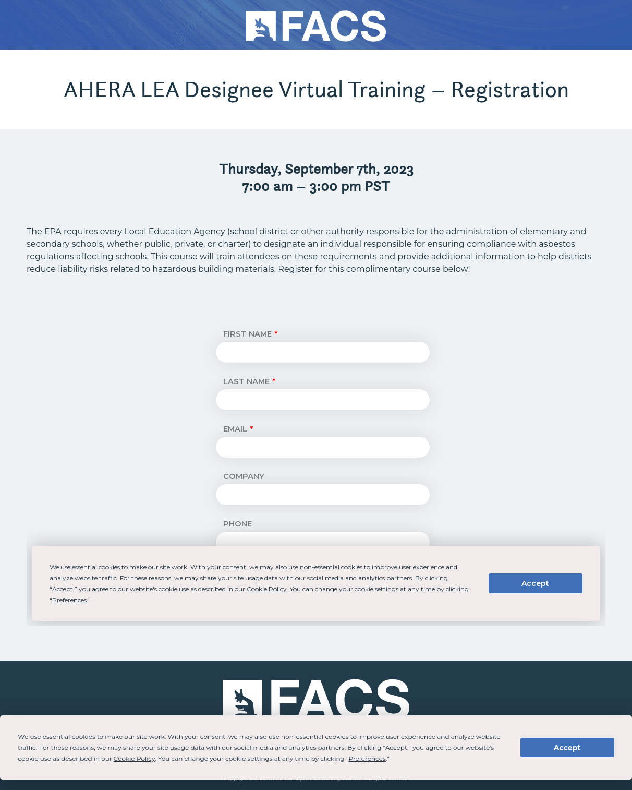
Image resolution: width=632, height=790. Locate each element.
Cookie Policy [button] (134, 758)
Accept (567, 747)
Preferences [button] (367, 758)
